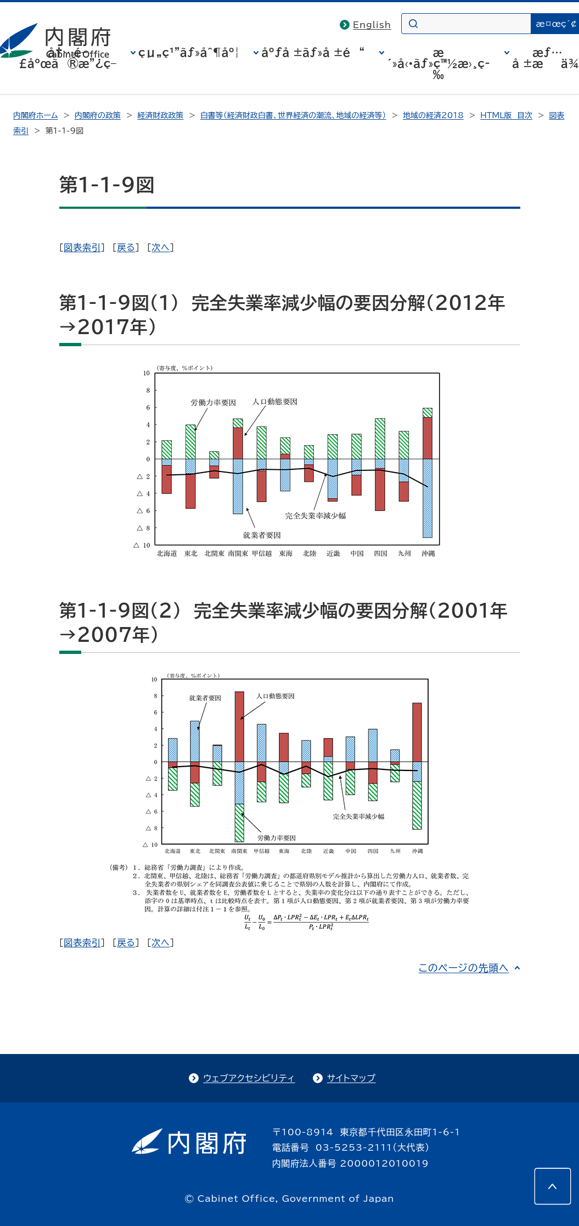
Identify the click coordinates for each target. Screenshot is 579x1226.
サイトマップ (351, 1078)
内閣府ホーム (35, 115)
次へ (160, 247)
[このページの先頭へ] (552, 1186)
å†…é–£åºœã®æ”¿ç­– (67, 58)
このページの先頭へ (464, 968)
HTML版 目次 (506, 115)
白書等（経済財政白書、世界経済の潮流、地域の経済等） (293, 115)
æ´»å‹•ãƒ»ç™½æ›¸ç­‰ (438, 63)
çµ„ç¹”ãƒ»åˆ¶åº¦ (188, 52)
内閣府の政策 (98, 115)
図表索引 (82, 247)
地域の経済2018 (433, 115)
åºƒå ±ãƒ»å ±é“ (312, 52)
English (372, 24)
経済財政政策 (160, 115)
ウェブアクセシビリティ (249, 1078)
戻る (126, 247)
